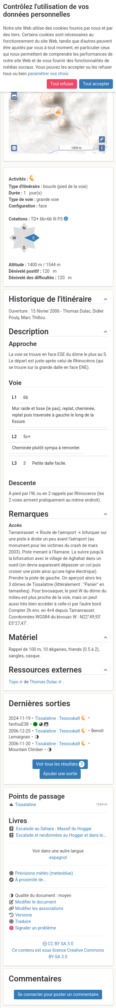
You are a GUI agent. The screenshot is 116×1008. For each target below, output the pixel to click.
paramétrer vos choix (48, 73)
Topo (14, 681)
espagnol (58, 857)
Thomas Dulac (44, 681)
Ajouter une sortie (60, 773)
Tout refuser (61, 83)
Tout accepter (96, 83)
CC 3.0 (58, 950)
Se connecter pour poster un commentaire (58, 994)
